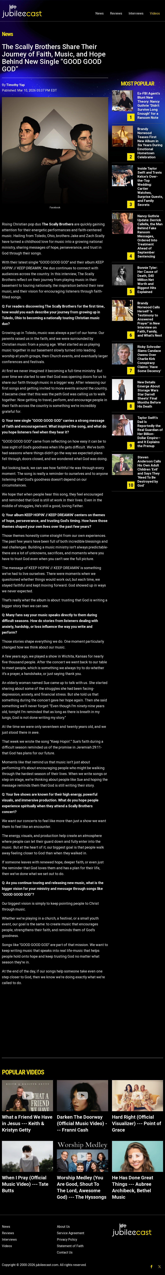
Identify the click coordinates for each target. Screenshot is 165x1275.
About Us (63, 1227)
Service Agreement (70, 1233)
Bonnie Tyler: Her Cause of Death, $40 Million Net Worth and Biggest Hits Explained (147, 280)
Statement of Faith (70, 1246)
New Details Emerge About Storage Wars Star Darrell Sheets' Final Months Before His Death (149, 394)
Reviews (116, 13)
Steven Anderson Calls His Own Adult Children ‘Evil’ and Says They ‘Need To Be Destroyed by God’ (149, 471)
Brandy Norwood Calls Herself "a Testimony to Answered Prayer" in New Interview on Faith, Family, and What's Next (149, 319)
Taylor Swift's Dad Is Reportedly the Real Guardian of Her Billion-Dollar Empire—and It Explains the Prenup (150, 432)
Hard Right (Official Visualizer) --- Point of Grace (136, 1123)
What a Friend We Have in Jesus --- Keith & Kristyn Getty (27, 1123)
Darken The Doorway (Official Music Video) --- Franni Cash (82, 1123)
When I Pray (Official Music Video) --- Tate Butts (25, 1184)
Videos (155, 13)
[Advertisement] (137, 61)
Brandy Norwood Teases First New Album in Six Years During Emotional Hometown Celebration (149, 143)
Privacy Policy (67, 1239)
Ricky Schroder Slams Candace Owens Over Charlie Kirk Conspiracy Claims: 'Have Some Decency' (149, 359)
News (99, 13)
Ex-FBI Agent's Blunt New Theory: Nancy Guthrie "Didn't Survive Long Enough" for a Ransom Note (148, 105)
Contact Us (65, 1252)
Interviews (136, 13)
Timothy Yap (15, 85)
